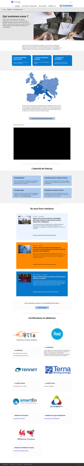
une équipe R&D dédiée (26, 196)
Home (4, 9)
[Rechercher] (61, 6)
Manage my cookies (28, 464)
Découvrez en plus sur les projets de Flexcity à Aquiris (44, 235)
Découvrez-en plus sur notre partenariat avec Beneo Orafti (45, 291)
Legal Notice (5, 464)
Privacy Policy (19, 464)
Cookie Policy (12, 464)
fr (70, 2)
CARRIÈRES (51, 6)
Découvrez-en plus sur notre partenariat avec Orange (44, 264)
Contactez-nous (68, 5)
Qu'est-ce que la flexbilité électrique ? (42, 118)
